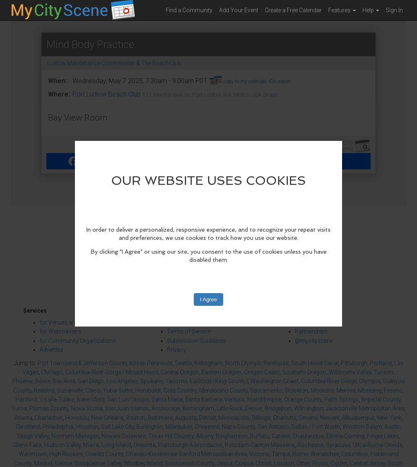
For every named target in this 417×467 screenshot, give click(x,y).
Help (370, 10)
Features (342, 10)
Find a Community (189, 10)
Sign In (394, 10)
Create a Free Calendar (293, 10)
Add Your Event (238, 10)
